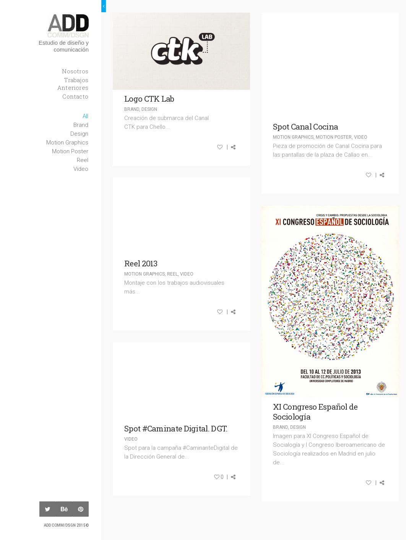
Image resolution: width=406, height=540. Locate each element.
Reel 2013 (141, 263)
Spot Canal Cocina (305, 126)
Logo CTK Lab (149, 99)
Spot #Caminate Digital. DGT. (175, 428)
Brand (80, 125)
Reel (82, 160)
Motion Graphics (67, 142)
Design (79, 133)
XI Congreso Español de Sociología (315, 412)
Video (80, 168)
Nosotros (75, 71)
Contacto (75, 96)
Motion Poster (70, 151)
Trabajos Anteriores (72, 83)
